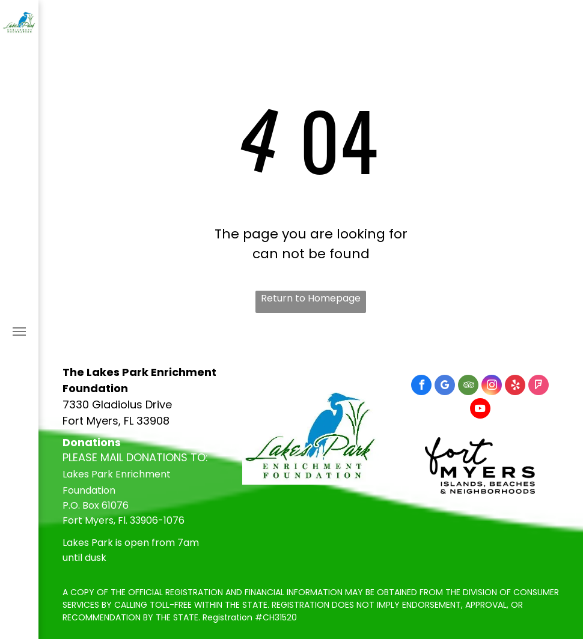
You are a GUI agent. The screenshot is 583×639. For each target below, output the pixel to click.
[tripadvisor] (468, 386)
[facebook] (421, 386)
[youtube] (480, 410)
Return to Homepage (311, 298)
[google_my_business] (445, 386)
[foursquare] (538, 386)
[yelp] (515, 386)
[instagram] (491, 386)
